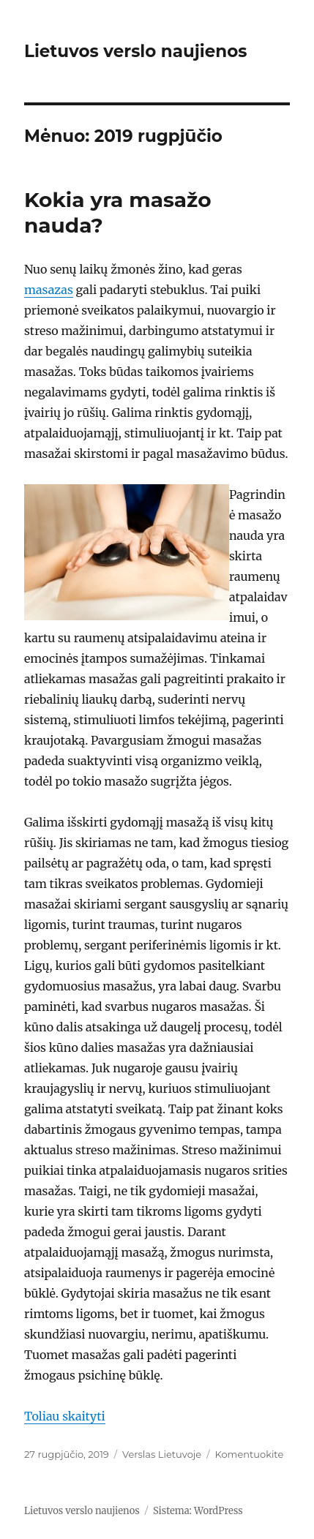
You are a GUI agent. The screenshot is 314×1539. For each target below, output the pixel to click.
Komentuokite (249, 1454)
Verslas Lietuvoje (161, 1454)
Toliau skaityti (64, 1416)
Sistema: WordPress (198, 1511)
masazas (48, 289)
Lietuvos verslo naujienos (135, 51)
